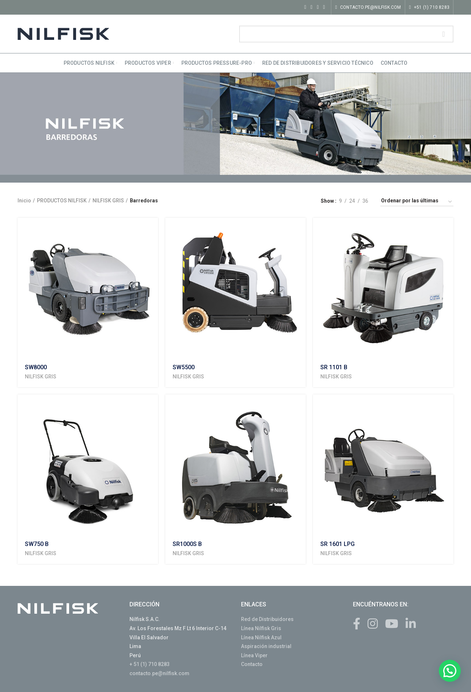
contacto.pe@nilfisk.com (159, 673)
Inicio (24, 200)
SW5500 (184, 367)
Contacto (252, 664)
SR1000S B (187, 543)
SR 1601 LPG (337, 543)
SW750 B (37, 543)
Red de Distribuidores (267, 619)
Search (443, 34)
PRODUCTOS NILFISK (62, 200)
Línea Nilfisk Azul (261, 637)
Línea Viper (254, 655)
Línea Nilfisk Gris (261, 628)
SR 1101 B (333, 367)
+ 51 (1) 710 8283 (149, 664)
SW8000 (36, 367)
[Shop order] (416, 201)
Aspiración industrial (266, 646)
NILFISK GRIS (108, 200)
